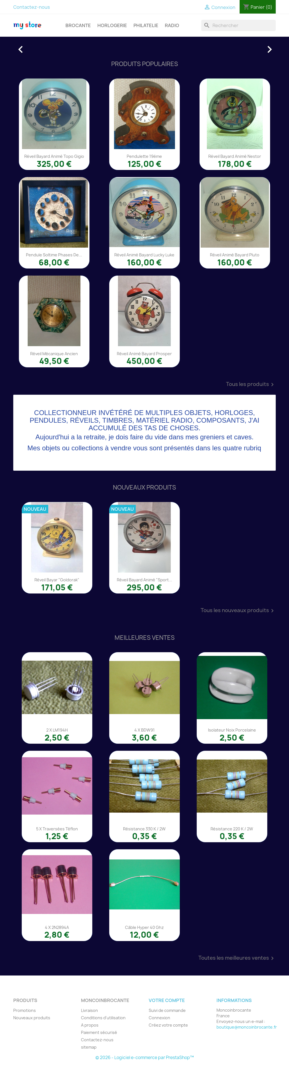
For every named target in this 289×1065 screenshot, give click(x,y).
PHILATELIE (145, 25)
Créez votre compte (168, 1025)
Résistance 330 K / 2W (144, 829)
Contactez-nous (31, 7)
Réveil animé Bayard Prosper (144, 353)
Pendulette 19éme (144, 156)
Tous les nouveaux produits (238, 610)
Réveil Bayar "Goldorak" (56, 579)
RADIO (172, 25)
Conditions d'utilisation (103, 1017)
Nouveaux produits (31, 1017)
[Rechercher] (238, 25)
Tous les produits (251, 384)
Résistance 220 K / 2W (232, 829)
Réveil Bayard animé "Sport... (144, 579)
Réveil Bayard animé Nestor (234, 156)
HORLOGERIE (112, 25)
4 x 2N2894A (57, 927)
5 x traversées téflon (57, 829)
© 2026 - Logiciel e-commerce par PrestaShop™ (144, 1057)
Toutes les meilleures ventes (237, 958)
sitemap (89, 1047)
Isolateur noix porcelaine (232, 730)
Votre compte (167, 1000)
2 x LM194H (57, 730)
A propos (89, 1025)
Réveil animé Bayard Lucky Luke (144, 254)
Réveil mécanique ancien (54, 353)
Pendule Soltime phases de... (54, 254)
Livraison (89, 1010)
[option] (144, 46)
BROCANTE (78, 25)
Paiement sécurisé (99, 1032)
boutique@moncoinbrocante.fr (246, 1027)
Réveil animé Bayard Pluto (234, 254)
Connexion (159, 1017)
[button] (33, 46)
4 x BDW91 (144, 730)
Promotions (24, 1010)
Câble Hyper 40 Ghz (144, 927)
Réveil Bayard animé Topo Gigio (54, 156)
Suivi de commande (167, 1010)
